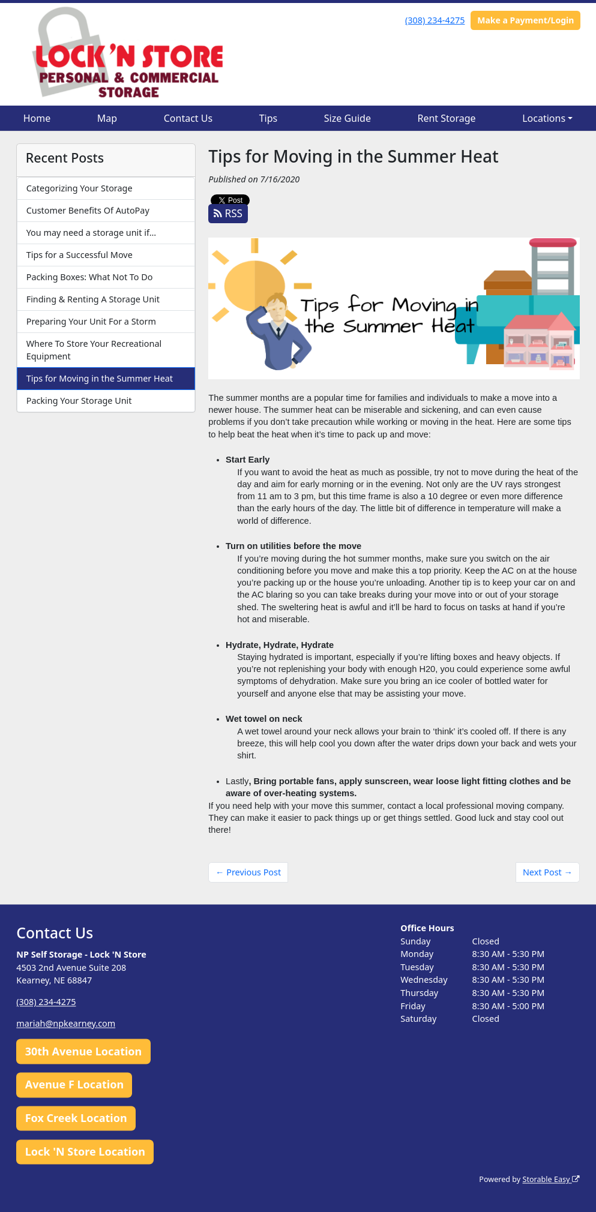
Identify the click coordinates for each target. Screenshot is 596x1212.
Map (107, 118)
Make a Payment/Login (525, 20)
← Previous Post (248, 872)
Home (37, 118)
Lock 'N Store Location (85, 1151)
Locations (543, 118)
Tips (268, 118)
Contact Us (188, 118)
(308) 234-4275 (435, 20)
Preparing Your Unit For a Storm (91, 321)
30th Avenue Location (83, 1051)
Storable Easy (550, 1180)
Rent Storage (446, 118)
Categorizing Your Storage (79, 188)
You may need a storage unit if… (91, 232)
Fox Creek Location (76, 1118)
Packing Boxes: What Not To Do (89, 277)
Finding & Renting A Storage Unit (93, 299)
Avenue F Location (74, 1085)
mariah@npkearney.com (65, 1024)
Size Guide (347, 118)
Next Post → (548, 872)
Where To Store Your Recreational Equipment (94, 350)
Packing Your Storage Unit (79, 400)
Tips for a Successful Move (79, 254)
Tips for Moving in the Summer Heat (99, 378)
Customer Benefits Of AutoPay (87, 210)
